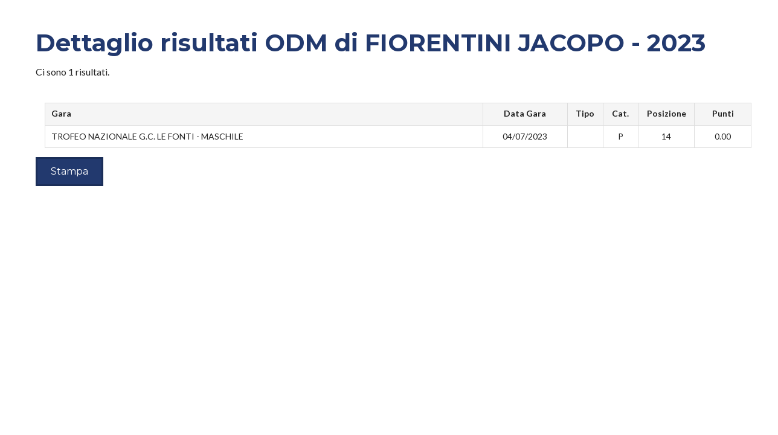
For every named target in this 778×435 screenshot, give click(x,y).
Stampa (69, 171)
